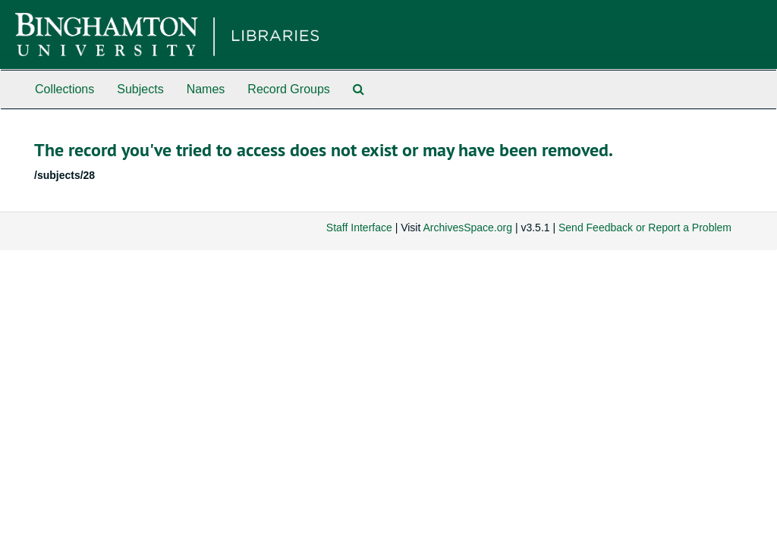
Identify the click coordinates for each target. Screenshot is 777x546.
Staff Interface (359, 227)
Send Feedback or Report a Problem (644, 227)
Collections (64, 89)
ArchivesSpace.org (467, 227)
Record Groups (288, 89)
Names (206, 89)
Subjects (140, 89)
